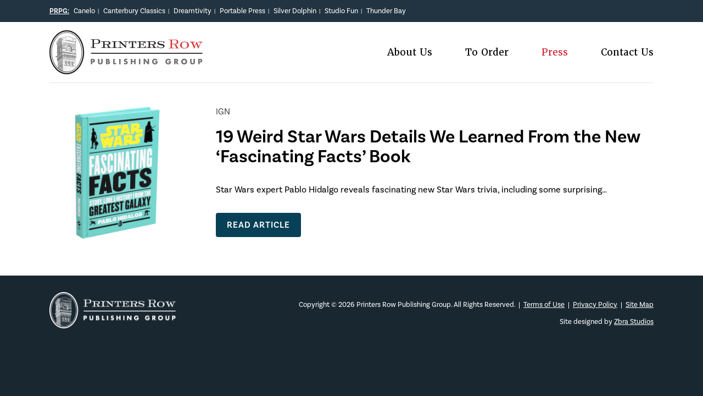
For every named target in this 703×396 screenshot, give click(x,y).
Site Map (640, 304)
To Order (487, 52)
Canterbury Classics (134, 11)
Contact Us (627, 52)
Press (555, 52)
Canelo (84, 11)
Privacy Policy (595, 304)
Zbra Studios (634, 321)
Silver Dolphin (295, 11)
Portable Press (242, 11)
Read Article (258, 224)
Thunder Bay (386, 11)
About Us (409, 52)
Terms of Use (544, 304)
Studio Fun (341, 11)
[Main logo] (126, 67)
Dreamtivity (192, 11)
